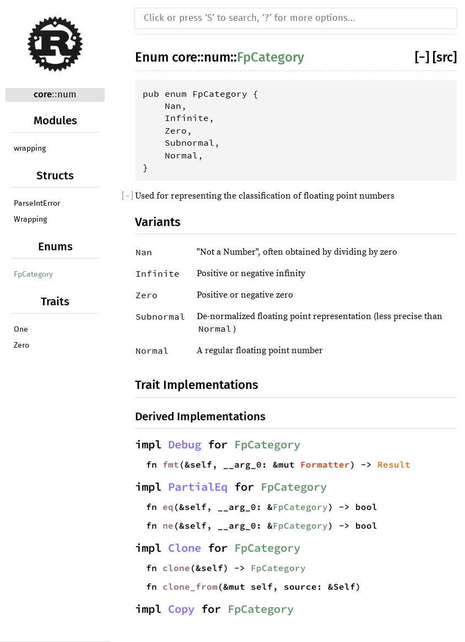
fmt (171, 464)
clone (176, 567)
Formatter (325, 464)
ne (168, 525)
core (43, 94)
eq (168, 506)
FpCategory (33, 274)
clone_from (190, 586)
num (67, 95)
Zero (21, 345)
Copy (181, 609)
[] (423, 57)
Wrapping (30, 219)
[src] (444, 57)
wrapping (30, 148)
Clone (184, 548)
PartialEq (198, 487)
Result (393, 464)
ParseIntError (37, 203)
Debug (184, 444)
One (21, 329)
